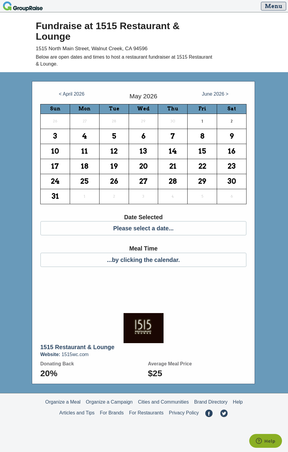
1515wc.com (64, 354)
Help (238, 401)
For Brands (112, 412)
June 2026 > (215, 94)
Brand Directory (211, 401)
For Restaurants (146, 412)
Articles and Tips (76, 412)
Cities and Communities (163, 401)
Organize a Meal (62, 401)
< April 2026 (71, 94)
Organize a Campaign (109, 401)
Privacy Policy (184, 412)
